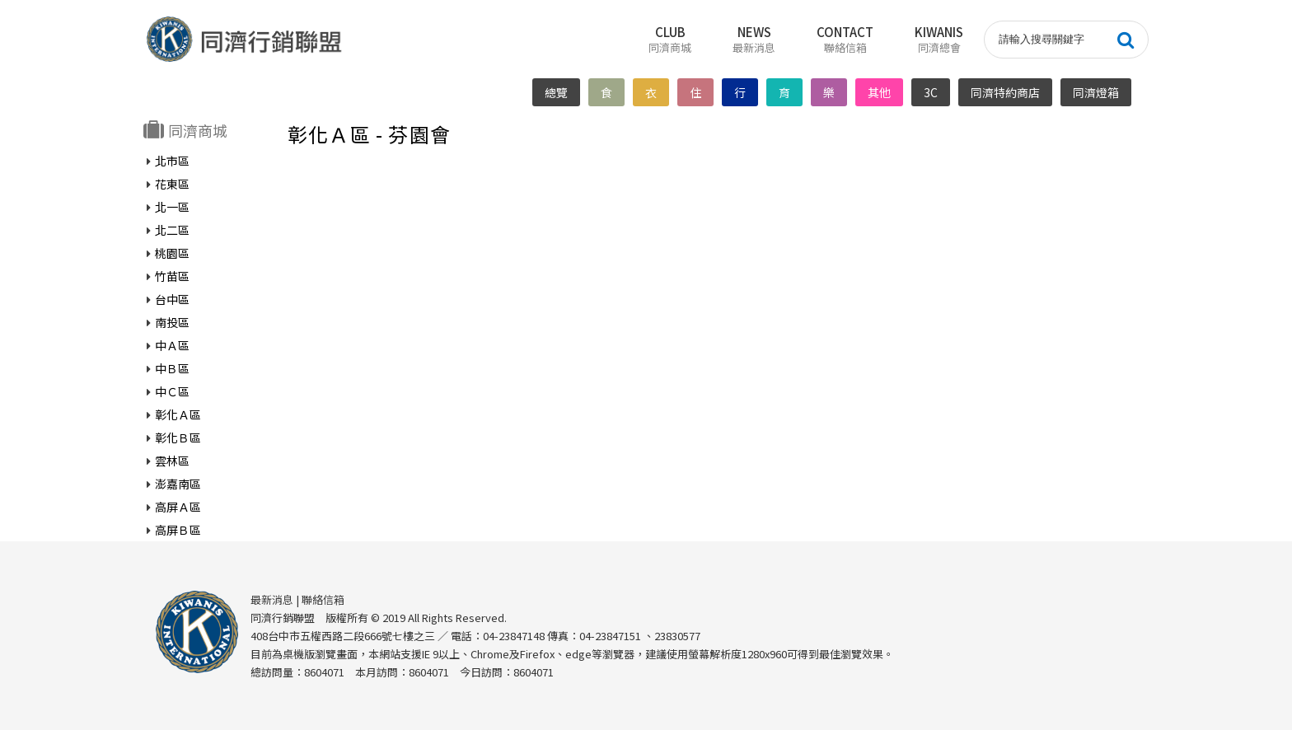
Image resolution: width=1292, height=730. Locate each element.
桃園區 (172, 252)
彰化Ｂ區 (178, 436)
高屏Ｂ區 (178, 529)
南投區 (172, 321)
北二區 (172, 229)
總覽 (557, 92)
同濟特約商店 (1006, 92)
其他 (880, 92)
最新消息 (271, 598)
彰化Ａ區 (178, 413)
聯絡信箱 (323, 598)
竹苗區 (172, 275)
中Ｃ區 (172, 390)
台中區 (172, 298)
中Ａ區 (172, 344)
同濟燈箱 (1097, 92)
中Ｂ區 (172, 367)
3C (932, 92)
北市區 (172, 160)
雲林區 (172, 460)
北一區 (172, 206)
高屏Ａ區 (178, 506)
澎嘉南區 (178, 483)
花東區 (172, 183)
